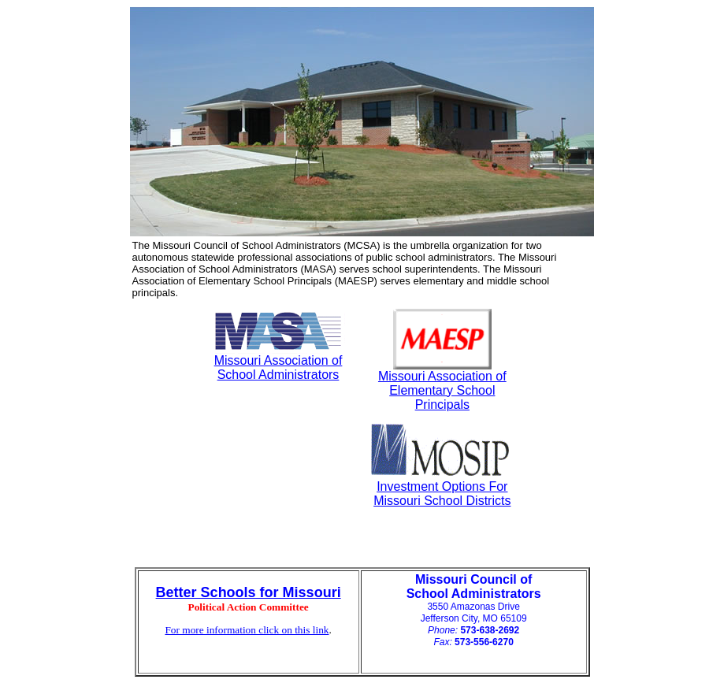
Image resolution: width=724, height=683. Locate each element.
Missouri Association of (278, 360)
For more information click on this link (247, 630)
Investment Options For (442, 486)
